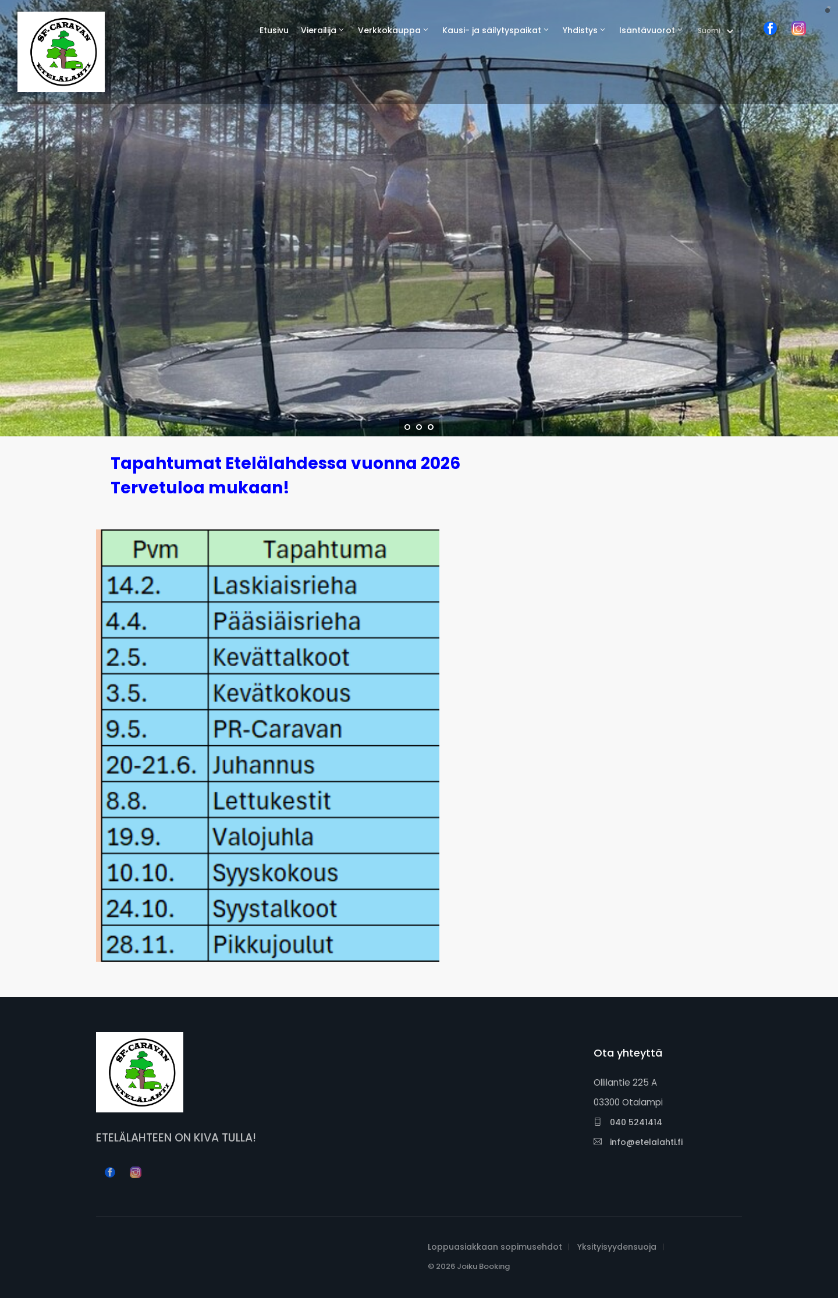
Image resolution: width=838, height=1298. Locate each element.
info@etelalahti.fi (638, 1142)
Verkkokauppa (389, 30)
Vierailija (318, 30)
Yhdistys (580, 30)
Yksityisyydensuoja (616, 1247)
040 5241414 (628, 1122)
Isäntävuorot (647, 30)
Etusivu (274, 30)
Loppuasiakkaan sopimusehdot (495, 1247)
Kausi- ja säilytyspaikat (491, 30)
